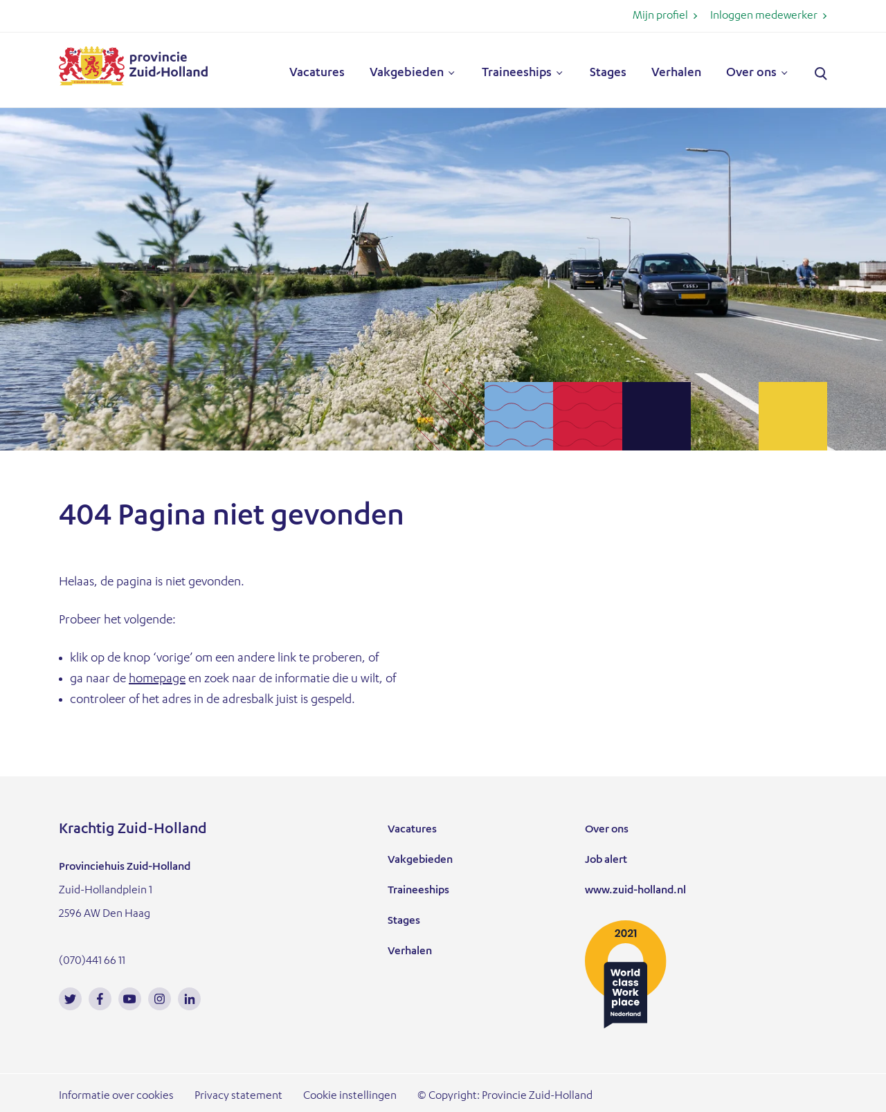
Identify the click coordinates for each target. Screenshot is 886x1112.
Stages (608, 73)
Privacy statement (238, 1097)
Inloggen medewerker (763, 16)
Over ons (751, 73)
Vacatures (317, 73)
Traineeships (517, 73)
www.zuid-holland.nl (635, 891)
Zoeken (821, 74)
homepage (157, 679)
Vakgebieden (407, 73)
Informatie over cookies (116, 1097)
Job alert (606, 861)
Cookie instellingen (350, 1097)
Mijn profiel (660, 16)
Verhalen (676, 73)
